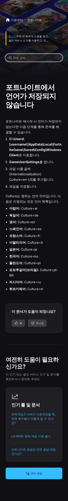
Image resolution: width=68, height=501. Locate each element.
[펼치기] (55, 37)
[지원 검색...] (34, 57)
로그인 (12, 36)
